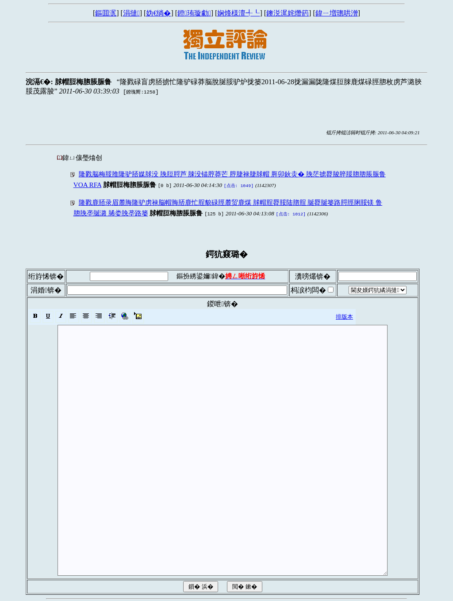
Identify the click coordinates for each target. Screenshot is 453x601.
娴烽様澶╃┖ (238, 13)
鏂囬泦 (105, 13)
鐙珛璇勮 (194, 13)
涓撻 (131, 13)
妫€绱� (158, 13)
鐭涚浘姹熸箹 (287, 13)
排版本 (344, 315)
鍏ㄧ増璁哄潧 (336, 13)
